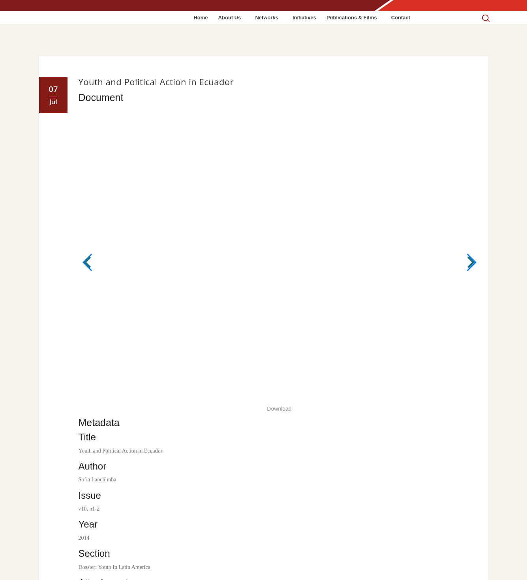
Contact (400, 18)
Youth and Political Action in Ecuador (156, 82)
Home (200, 18)
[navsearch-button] (485, 12)
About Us (229, 18)
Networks (266, 18)
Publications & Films (351, 18)
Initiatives (304, 18)
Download (279, 409)
